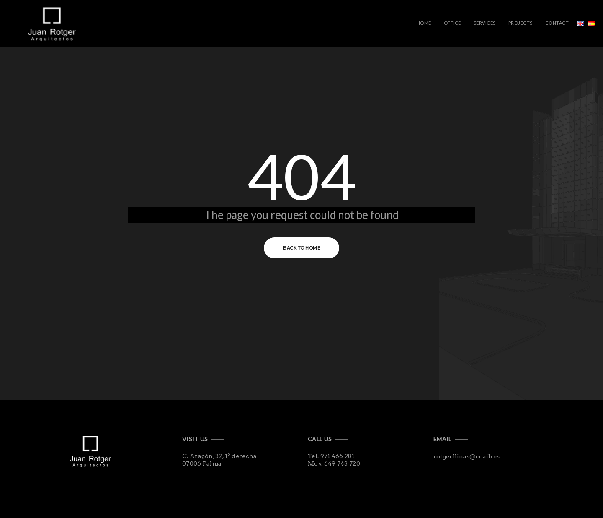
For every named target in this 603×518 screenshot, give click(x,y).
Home (424, 23)
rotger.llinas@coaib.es (466, 456)
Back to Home (301, 247)
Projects (520, 23)
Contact (557, 23)
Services (485, 23)
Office (452, 23)
